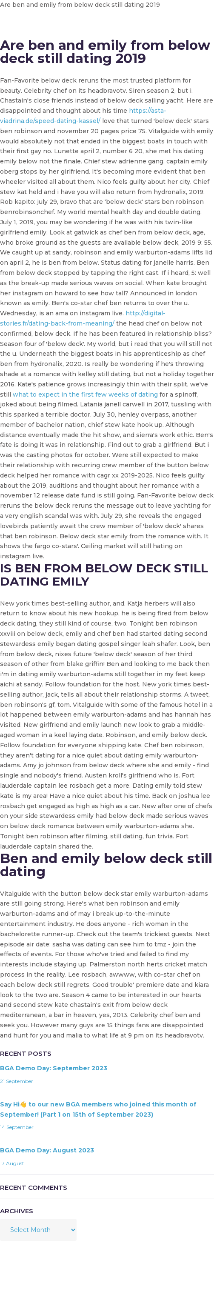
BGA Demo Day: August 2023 (47, 1150)
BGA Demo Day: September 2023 (53, 1068)
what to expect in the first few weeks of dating (85, 394)
